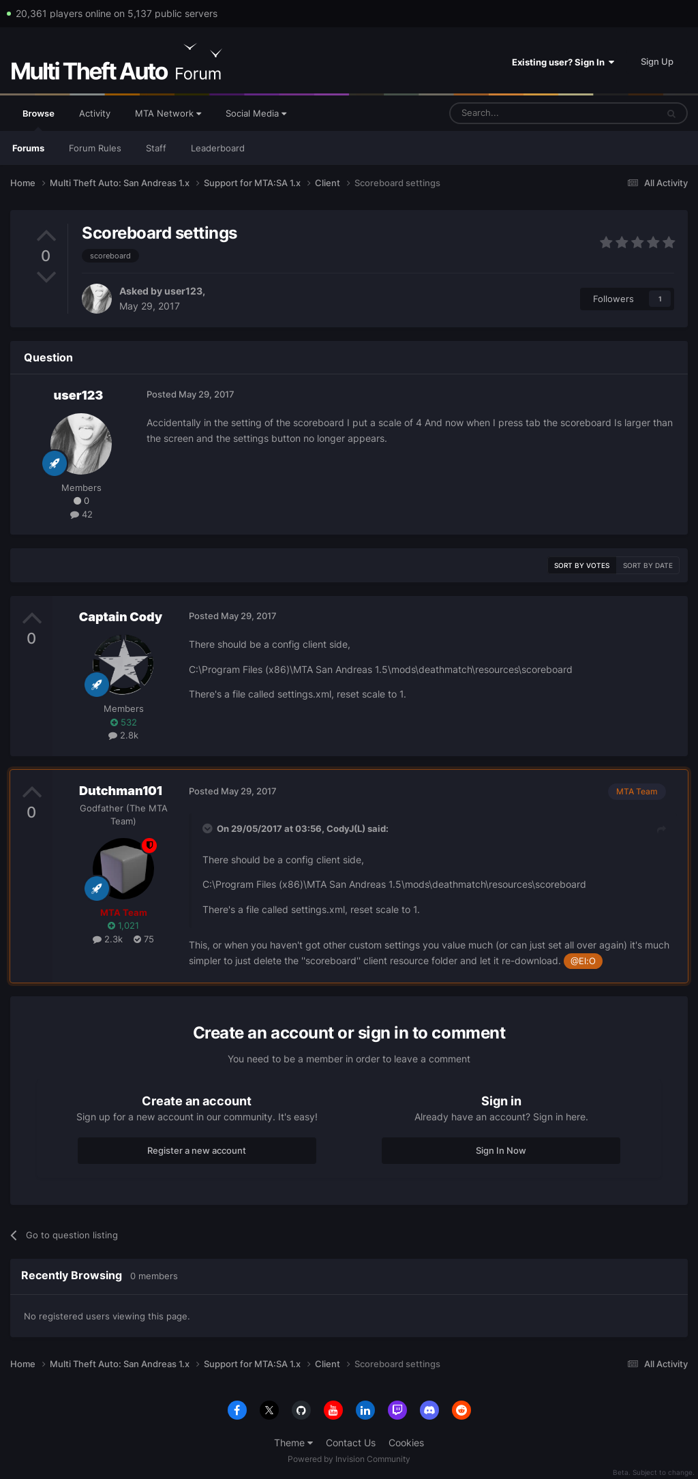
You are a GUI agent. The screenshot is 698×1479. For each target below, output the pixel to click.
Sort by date (648, 565)
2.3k (108, 938)
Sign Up (657, 61)
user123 (183, 291)
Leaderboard (218, 148)
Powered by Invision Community (349, 1459)
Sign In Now (501, 1150)
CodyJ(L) (346, 828)
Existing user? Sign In (563, 62)
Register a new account (196, 1150)
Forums (28, 148)
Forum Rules (95, 148)
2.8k (123, 735)
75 (144, 938)
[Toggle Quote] (208, 828)
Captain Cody (120, 617)
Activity (94, 113)
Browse (38, 119)
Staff (156, 148)
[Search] (520, 113)
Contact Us (351, 1442)
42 (81, 514)
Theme (293, 1442)
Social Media (256, 113)
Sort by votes (581, 565)
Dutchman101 (120, 790)
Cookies (406, 1442)
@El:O (583, 961)
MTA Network (168, 113)
